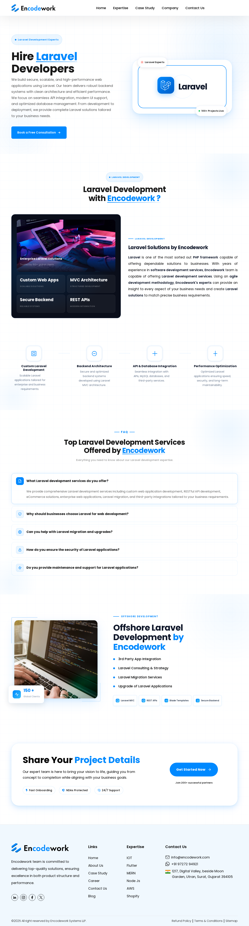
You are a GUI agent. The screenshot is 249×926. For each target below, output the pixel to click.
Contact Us (195, 8)
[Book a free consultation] (39, 132)
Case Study (145, 8)
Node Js (133, 880)
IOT (129, 858)
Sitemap (232, 921)
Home (101, 8)
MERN (131, 873)
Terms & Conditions (208, 921)
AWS (130, 888)
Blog (91, 896)
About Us (95, 865)
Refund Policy (181, 921)
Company (170, 8)
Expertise (120, 8)
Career (94, 880)
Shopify (133, 896)
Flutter (132, 865)
